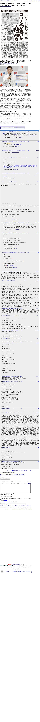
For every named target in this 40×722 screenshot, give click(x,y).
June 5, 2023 (17, 229)
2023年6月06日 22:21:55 (11, 280)
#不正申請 (15, 134)
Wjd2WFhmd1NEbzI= (16, 408)
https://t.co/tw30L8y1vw (15, 246)
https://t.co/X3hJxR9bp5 (10, 265)
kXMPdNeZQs (12, 461)
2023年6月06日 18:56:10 (12, 150)
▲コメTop (26, 0)
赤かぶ (5, 131)
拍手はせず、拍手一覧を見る (19, 127)
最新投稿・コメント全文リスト (5, 507)
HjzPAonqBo (12, 376)
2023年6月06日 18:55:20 (12, 141)
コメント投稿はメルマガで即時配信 (18, 507)
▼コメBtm (31, 0)
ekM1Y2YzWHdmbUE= (22, 141)
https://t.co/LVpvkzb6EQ (7, 167)
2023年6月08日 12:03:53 (6, 447)
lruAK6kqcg (18, 141)
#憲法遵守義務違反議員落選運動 (29, 165)
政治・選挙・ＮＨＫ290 (9, 0)
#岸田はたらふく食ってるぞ (32, 166)
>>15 (1, 409)
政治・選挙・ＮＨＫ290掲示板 (21, 470)
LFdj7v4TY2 (12, 408)
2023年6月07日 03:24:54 (6, 376)
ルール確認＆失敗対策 (9, 504)
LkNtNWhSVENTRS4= (16, 308)
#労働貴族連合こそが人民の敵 (19, 165)
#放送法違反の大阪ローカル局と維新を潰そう (19, 166)
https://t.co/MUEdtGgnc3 (32, 135)
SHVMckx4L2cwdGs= (16, 376)
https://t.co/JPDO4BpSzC (18, 144)
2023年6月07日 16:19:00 (6, 408)
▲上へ (7, 470)
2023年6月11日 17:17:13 (6, 461)
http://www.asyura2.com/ (16, 566)
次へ (34, 0)
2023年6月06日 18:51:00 (12, 131)
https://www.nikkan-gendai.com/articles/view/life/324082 (9, 63)
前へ (36, 0)
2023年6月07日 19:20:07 (6, 412)
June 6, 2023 (20, 137)
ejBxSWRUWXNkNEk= (16, 461)
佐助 (4, 280)
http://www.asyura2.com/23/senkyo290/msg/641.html (5, 6)
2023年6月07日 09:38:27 (6, 381)
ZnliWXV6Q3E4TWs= (16, 381)
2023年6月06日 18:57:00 (12, 157)
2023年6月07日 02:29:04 (6, 338)
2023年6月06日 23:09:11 (6, 308)
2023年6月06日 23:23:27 (6, 330)
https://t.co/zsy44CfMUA (15, 152)
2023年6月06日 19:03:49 (12, 181)
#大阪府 (4, 133)
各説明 (29, 483)
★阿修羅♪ (2, 0)
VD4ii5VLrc (12, 308)
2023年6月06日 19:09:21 (12, 252)
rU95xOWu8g (12, 381)
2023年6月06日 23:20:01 (6, 315)
